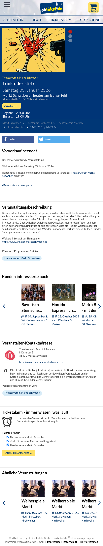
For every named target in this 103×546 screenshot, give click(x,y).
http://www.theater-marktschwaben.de (41, 362)
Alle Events (13, 19)
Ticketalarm (61, 19)
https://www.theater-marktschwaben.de (24, 241)
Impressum (53, 541)
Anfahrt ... (12, 106)
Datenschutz (70, 541)
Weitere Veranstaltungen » (17, 185)
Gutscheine (90, 19)
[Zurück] (4, 306)
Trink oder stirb (16, 127)
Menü (7, 4)
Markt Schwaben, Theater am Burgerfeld (32, 441)
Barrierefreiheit (89, 541)
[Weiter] (99, 306)
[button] (18, 139)
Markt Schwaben (11, 123)
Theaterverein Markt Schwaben (20, 77)
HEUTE (37, 19)
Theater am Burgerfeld (39, 123)
